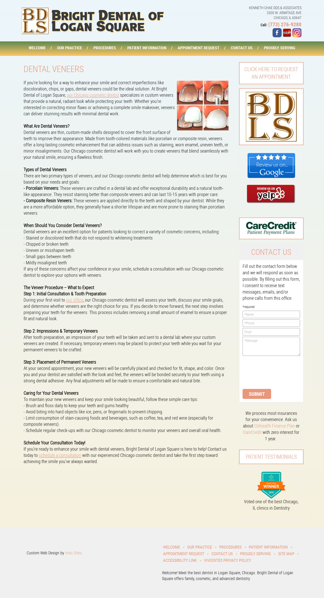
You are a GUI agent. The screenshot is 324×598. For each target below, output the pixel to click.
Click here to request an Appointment (271, 73)
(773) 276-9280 (284, 24)
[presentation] (259, 372)
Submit (257, 394)
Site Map (286, 553)
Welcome (37, 48)
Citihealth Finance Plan (274, 426)
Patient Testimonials (271, 456)
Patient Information (146, 48)
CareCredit (252, 432)
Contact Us (242, 48)
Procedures (104, 48)
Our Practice (69, 48)
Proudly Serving (279, 48)
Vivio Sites (73, 553)
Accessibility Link (180, 560)
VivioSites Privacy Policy (227, 560)
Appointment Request (198, 48)
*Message (271, 346)
